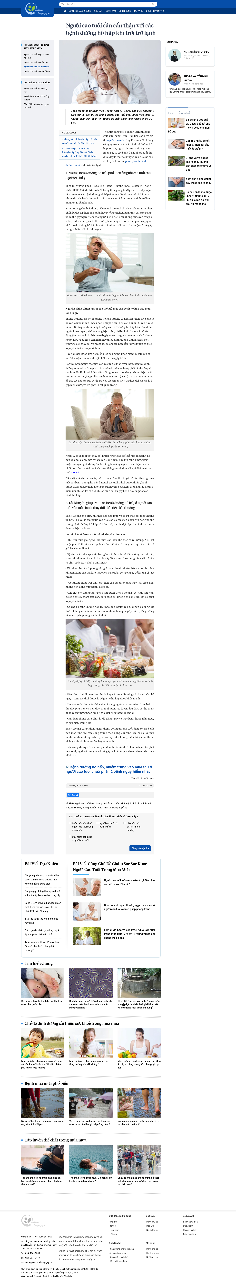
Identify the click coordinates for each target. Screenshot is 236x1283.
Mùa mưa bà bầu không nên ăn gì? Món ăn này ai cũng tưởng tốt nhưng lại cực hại (139, 1064)
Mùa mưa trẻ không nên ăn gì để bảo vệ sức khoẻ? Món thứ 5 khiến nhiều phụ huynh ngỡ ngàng (41, 1064)
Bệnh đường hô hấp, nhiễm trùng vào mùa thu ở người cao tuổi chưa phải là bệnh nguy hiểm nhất (109, 769)
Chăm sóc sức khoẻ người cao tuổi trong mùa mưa (81, 826)
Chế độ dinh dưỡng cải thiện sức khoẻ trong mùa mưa (72, 1024)
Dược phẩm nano (155, 11)
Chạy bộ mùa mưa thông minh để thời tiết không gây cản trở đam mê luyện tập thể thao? (138, 1181)
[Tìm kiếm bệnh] (153, 4)
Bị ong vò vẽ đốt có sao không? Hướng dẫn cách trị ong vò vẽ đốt (199, 163)
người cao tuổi (115, 140)
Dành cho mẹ (152, 1253)
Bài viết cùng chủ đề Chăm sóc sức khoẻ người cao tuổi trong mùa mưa (110, 867)
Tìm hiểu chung (39, 964)
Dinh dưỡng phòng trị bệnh (121, 1249)
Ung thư (113, 1222)
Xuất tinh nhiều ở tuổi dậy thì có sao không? (198, 180)
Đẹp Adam (188, 1226)
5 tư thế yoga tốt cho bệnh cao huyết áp (41, 920)
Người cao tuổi (82, 803)
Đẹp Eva (150, 1226)
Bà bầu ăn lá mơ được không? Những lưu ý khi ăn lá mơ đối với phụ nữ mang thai (199, 198)
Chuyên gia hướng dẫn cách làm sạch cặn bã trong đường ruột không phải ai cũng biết (42, 879)
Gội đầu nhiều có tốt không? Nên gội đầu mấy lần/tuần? (197, 144)
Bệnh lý (112, 1226)
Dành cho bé (152, 1249)
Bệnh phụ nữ (152, 1222)
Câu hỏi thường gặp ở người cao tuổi (36, 106)
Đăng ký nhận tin (140, 848)
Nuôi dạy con (152, 1257)
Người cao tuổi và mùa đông (37, 71)
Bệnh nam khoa (190, 1222)
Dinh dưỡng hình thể (118, 1257)
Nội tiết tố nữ (152, 1230)
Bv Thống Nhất (118, 803)
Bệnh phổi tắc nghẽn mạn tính (97, 807)
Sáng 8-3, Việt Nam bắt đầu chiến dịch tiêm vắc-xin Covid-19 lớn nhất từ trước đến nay (43, 907)
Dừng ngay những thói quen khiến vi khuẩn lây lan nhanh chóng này (43, 893)
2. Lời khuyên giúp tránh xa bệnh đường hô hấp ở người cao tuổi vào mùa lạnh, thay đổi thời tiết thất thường (79, 152)
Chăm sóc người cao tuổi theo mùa (36, 47)
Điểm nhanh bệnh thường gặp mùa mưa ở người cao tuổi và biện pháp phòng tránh (129, 907)
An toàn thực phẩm (118, 1253)
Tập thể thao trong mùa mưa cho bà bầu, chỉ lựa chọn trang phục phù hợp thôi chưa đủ (41, 1181)
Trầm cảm (114, 1230)
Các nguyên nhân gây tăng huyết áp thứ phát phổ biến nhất (42, 932)
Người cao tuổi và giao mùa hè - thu (36, 56)
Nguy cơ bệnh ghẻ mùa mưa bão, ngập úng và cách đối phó (42, 1123)
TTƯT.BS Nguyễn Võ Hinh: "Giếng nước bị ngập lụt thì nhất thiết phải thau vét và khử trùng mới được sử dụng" (139, 1004)
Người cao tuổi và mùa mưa (36, 66)
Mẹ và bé (138, 11)
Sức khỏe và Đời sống (80, 11)
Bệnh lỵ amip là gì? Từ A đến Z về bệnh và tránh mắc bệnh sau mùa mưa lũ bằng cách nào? (90, 1004)
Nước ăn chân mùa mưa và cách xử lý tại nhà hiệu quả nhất (138, 1123)
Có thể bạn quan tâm (37, 83)
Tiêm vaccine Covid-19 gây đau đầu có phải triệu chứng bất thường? (42, 946)
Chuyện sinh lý (190, 1230)
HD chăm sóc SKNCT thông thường (36, 98)
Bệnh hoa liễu (189, 1234)
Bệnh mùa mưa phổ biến (46, 1084)
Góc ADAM (111, 11)
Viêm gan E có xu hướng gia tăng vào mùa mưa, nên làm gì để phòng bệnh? (89, 1123)
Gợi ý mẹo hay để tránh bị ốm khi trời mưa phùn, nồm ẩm (41, 1003)
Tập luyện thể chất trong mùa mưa (56, 1140)
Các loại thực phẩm (118, 1261)
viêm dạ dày (76, 807)
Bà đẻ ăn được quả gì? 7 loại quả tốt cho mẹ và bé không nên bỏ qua (189, 125)
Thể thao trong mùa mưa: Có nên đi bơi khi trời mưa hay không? (90, 1179)
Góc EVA (98, 11)
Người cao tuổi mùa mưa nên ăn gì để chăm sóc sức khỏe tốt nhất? (129, 882)
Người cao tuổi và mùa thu (36, 62)
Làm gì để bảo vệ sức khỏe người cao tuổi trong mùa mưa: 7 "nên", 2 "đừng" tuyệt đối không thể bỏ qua (129, 933)
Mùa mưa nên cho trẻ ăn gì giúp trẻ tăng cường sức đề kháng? (88, 1063)
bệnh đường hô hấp (100, 803)
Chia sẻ (73, 795)
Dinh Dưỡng (125, 11)
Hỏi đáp (113, 1234)
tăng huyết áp (120, 807)
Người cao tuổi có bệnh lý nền (35, 90)
